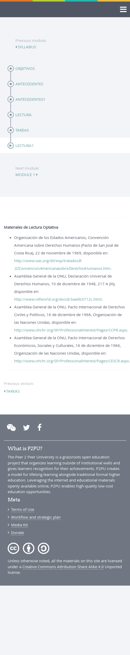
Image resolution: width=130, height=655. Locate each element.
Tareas (22, 130)
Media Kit (19, 524)
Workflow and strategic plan (36, 517)
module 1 (25, 174)
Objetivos (25, 68)
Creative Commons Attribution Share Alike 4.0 (63, 566)
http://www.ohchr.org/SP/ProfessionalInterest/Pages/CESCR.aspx (71, 360)
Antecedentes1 (30, 99)
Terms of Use (22, 509)
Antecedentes (29, 83)
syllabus (26, 46)
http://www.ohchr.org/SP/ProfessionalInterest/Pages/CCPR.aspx (70, 330)
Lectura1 (24, 145)
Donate (17, 532)
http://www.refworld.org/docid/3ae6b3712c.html (58, 299)
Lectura (23, 114)
